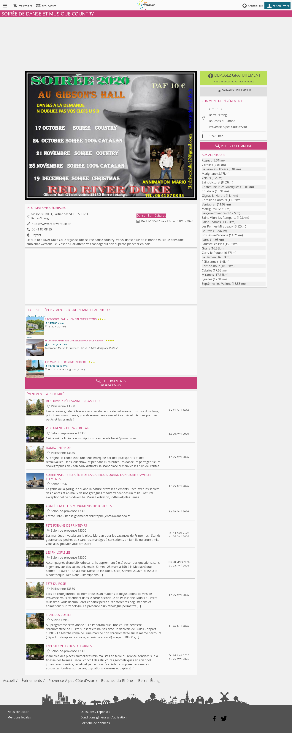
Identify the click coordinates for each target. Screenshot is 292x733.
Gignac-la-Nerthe (213, 196)
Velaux (206, 178)
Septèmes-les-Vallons (216, 284)
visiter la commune (233, 146)
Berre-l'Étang (218, 115)
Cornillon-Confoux (214, 200)
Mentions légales (19, 717)
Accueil (9, 680)
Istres (205, 240)
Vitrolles (207, 165)
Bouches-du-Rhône (222, 121)
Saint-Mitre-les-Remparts (219, 218)
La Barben (209, 257)
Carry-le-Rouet (212, 253)
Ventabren (209, 204)
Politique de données (95, 723)
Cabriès (207, 270)
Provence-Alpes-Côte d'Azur (228, 127)
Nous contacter (18, 712)
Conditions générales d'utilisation (103, 717)
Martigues (209, 209)
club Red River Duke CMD (48, 240)
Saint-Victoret (211, 182)
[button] (234, 78)
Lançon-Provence (214, 213)
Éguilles (207, 279)
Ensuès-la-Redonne (215, 235)
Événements (31, 680)
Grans (206, 248)
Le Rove (207, 231)
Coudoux (208, 191)
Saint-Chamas (211, 222)
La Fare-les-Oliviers (215, 169)
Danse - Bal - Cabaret (151, 216)
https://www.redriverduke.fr (51, 224)
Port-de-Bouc (211, 266)
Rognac (207, 160)
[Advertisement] (146, 43)
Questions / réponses (95, 712)
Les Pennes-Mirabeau (216, 226)
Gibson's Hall (67, 244)
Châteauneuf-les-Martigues (220, 187)
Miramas (208, 275)
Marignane (209, 174)
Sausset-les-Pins (213, 244)
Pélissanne (209, 262)
